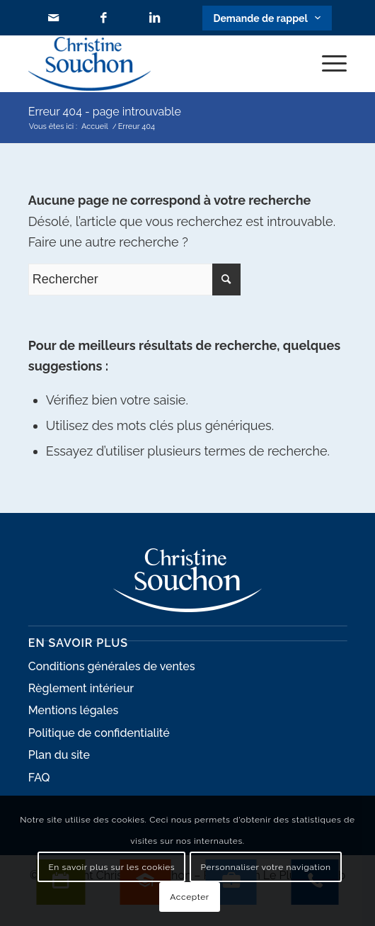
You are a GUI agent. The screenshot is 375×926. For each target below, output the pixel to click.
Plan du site (59, 755)
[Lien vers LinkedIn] (155, 18)
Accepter (189, 897)
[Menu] (327, 63)
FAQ (39, 777)
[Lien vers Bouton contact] (266, 18)
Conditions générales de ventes (111, 666)
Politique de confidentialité (99, 733)
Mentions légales (73, 710)
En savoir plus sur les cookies (112, 867)
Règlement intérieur (81, 688)
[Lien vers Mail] (53, 18)
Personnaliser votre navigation (266, 867)
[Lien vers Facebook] (104, 18)
